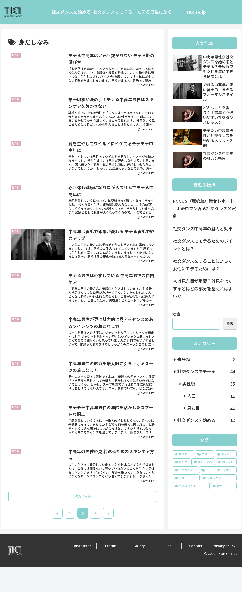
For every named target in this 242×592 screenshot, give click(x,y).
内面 (211, 395)
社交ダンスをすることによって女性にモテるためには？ (202, 264)
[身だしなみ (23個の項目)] (203, 461)
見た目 (211, 408)
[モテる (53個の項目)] (225, 454)
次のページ (82, 521)
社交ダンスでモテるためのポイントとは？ (203, 244)
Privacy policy (224, 570)
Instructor (82, 570)
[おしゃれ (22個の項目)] (226, 461)
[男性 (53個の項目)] (204, 454)
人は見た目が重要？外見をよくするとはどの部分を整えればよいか (203, 288)
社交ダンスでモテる (206, 371)
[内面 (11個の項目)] (186, 477)
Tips (167, 570)
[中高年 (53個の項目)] (183, 454)
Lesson (110, 570)
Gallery (139, 570)
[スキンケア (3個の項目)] (218, 477)
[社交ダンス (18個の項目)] (185, 469)
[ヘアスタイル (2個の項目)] (191, 485)
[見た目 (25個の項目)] (181, 461)
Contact (196, 570)
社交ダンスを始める (206, 420)
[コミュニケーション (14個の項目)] (217, 469)
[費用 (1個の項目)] (223, 485)
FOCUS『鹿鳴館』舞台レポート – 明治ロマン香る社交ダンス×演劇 (204, 208)
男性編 (208, 383)
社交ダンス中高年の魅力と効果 (203, 228)
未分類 (206, 359)
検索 (176, 314)
